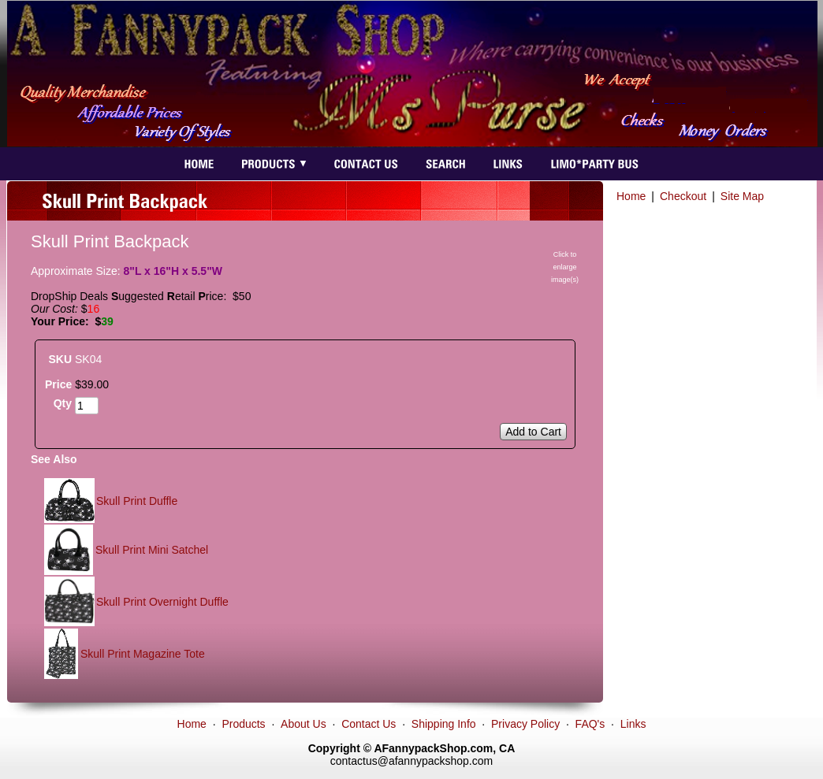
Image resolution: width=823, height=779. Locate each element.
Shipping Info (444, 724)
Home (631, 196)
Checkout (683, 196)
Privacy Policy (525, 724)
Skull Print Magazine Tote (142, 653)
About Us (303, 724)
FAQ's (590, 724)
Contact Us (368, 724)
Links (633, 724)
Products (243, 724)
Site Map (742, 196)
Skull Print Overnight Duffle (162, 601)
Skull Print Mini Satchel (151, 549)
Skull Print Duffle (136, 501)
